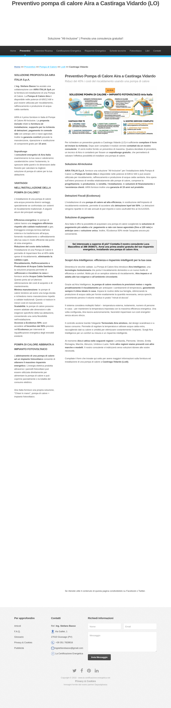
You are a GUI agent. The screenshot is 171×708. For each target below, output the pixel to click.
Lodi (63, 67)
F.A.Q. (17, 631)
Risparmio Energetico (95, 51)
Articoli (17, 626)
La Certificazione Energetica (69, 653)
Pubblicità (19, 648)
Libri (147, 51)
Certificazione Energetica (68, 51)
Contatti (157, 51)
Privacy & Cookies (23, 642)
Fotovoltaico (136, 51)
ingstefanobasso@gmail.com (69, 648)
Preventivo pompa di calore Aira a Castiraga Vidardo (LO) (85, 3)
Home (13, 51)
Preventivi (25, 51)
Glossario (19, 637)
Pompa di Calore (48, 67)
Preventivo (30, 67)
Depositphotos (101, 684)
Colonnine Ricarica (43, 51)
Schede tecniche (118, 51)
